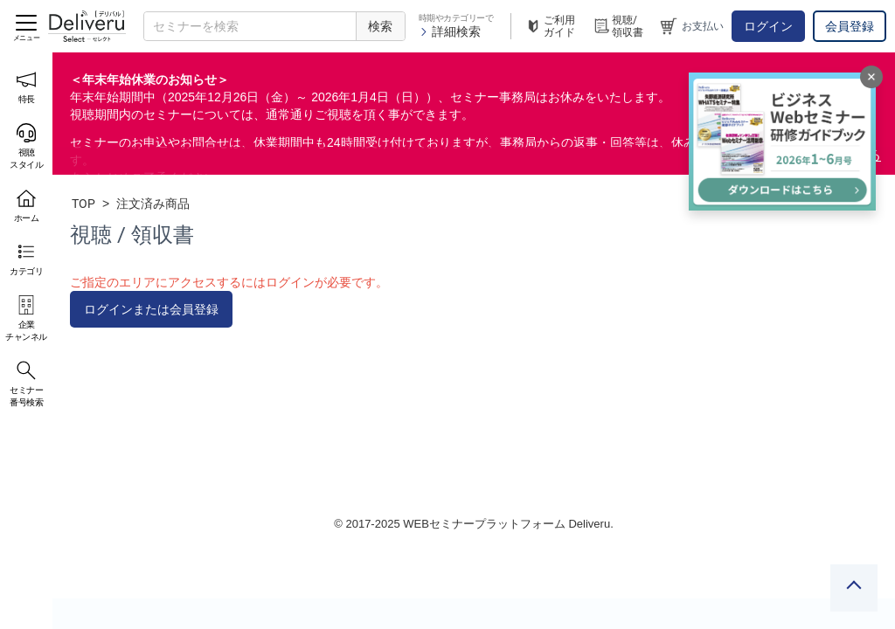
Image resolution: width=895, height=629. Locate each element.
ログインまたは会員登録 (151, 309)
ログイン (768, 26)
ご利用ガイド (549, 26)
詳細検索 (450, 31)
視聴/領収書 (618, 26)
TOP (83, 204)
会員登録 (849, 26)
